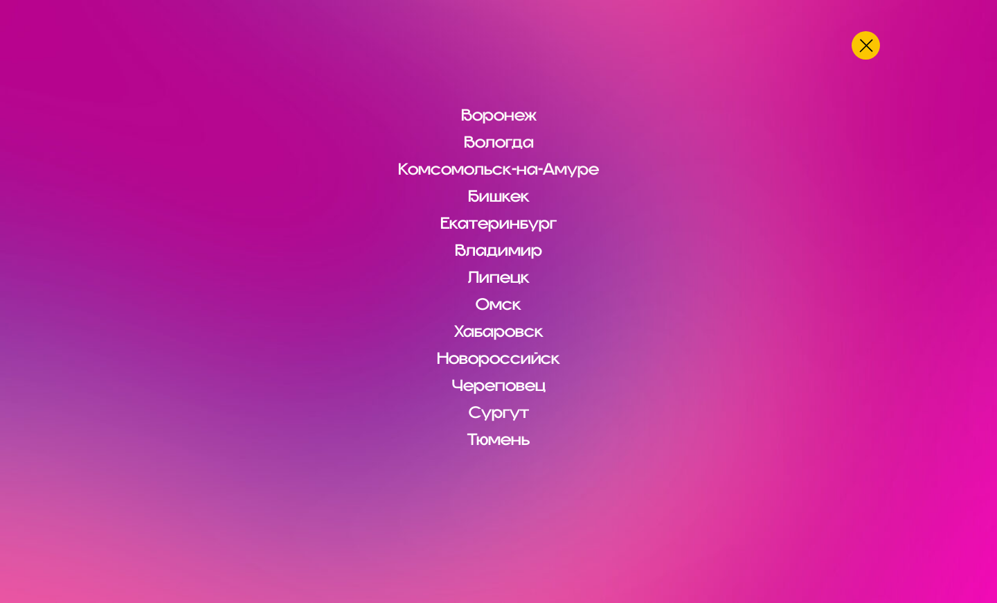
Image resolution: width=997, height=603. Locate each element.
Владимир (498, 250)
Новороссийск (498, 358)
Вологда (499, 142)
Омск (498, 304)
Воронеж (499, 115)
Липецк (499, 277)
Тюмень (498, 439)
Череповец (499, 385)
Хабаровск (499, 331)
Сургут (499, 412)
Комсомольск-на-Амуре (498, 169)
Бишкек (499, 196)
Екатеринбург (498, 223)
